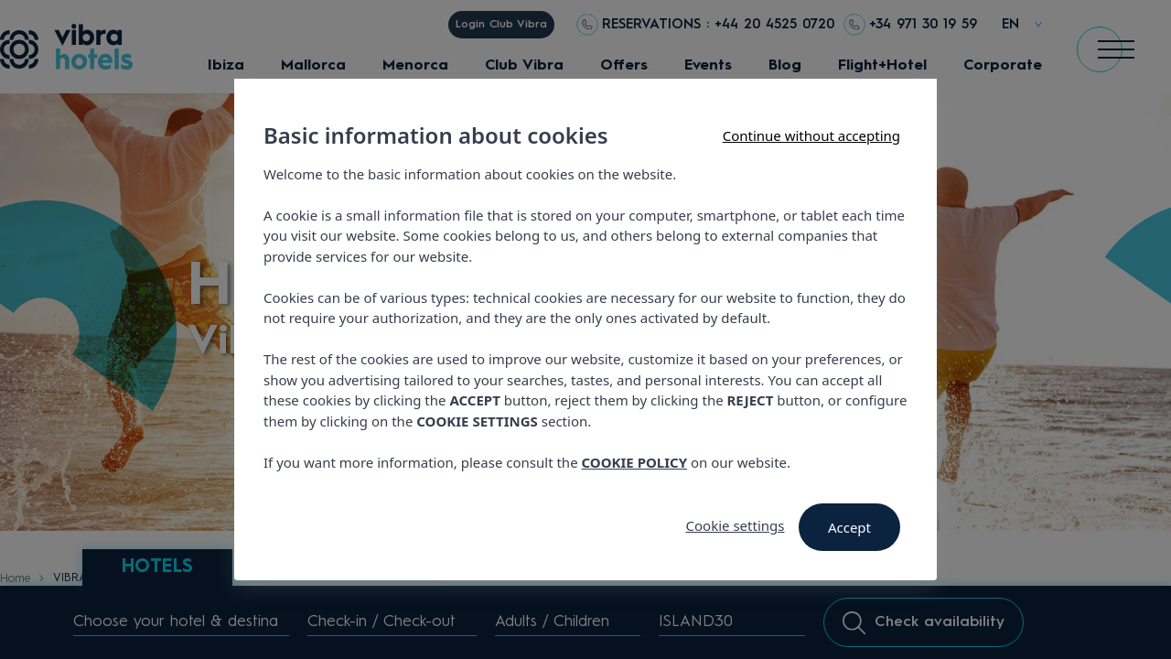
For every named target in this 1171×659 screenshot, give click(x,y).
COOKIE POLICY (635, 462)
